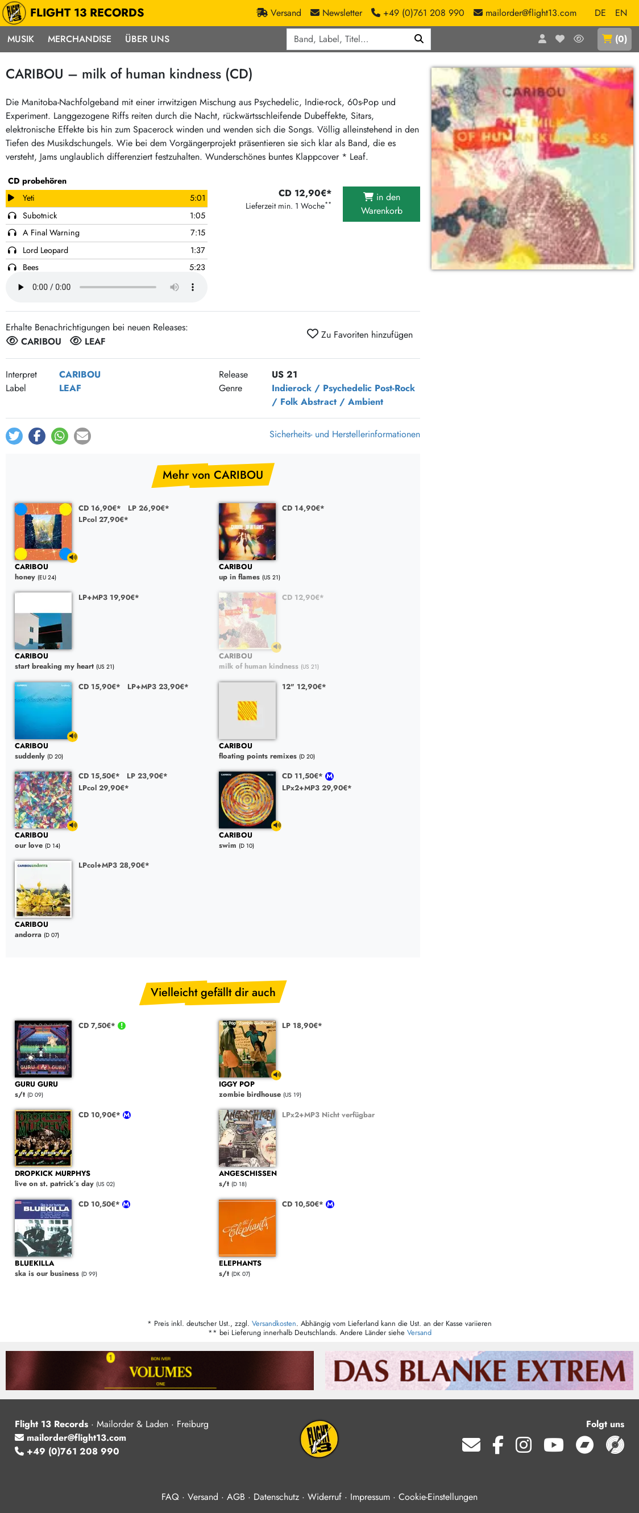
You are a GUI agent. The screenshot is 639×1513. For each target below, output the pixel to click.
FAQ (170, 1496)
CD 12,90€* (303, 597)
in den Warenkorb (382, 203)
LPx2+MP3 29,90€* (317, 787)
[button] (14, 436)
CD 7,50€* (98, 1025)
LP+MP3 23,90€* (158, 686)
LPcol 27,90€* (103, 519)
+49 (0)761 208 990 (67, 1451)
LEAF (70, 388)
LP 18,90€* (302, 1025)
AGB (236, 1496)
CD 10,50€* (100, 1204)
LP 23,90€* (147, 775)
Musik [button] (20, 38)
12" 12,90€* (304, 686)
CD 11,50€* (303, 775)
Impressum (370, 1496)
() (614, 38)
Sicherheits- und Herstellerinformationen (344, 434)
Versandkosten (274, 1323)
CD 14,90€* (303, 508)
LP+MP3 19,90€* (108, 597)
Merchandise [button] (79, 38)
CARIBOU (80, 374)
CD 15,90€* (99, 686)
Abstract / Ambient (342, 401)
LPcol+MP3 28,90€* (114, 865)
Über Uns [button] (147, 38)
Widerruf (325, 1496)
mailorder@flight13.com (70, 1437)
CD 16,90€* (99, 508)
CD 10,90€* (100, 1114)
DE (600, 12)
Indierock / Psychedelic (322, 388)
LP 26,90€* (148, 508)
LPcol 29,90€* (103, 787)
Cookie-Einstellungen (438, 1496)
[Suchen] (419, 39)
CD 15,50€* (99, 775)
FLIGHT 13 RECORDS (75, 13)
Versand (419, 1332)
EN (621, 12)
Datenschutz (276, 1496)
